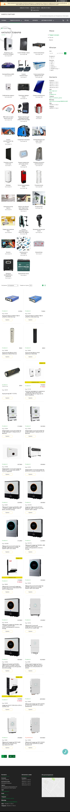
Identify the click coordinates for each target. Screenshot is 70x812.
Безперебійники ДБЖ (8, 74)
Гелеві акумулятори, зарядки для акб (39, 74)
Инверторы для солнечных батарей (8, 53)
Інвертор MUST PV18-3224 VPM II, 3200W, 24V (12, 706)
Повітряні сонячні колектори (8, 163)
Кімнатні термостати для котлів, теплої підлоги (23, 164)
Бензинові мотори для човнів (39, 230)
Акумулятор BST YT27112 (9, 393)
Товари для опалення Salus (8, 230)
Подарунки (39, 117)
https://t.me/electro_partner (55, 97)
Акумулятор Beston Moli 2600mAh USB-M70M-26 (9, 353)
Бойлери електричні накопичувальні (39, 163)
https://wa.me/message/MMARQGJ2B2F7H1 (59, 101)
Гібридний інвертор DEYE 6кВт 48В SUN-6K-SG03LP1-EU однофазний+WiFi (11, 743)
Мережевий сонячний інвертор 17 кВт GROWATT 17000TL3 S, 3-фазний (11, 432)
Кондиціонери (39, 206)
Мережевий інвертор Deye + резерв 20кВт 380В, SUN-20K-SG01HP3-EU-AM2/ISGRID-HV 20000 (34, 666)
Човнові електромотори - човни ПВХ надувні (24, 231)
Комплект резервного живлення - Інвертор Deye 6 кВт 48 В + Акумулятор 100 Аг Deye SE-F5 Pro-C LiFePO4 (35, 393)
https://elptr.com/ (53, 91)
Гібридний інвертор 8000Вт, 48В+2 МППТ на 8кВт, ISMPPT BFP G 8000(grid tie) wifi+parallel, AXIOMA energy (11, 666)
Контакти (35, 20)
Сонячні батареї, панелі (24, 52)
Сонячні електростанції (24, 74)
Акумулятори (38, 252)
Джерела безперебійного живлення (8, 275)
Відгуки (51, 40)
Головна (3, 20)
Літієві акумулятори (39, 52)
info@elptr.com (52, 94)
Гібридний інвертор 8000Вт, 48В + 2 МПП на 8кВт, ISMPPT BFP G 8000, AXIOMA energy (12, 508)
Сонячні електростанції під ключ (8, 141)
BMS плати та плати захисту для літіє (8, 117)
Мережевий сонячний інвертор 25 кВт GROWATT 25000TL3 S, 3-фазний (34, 432)
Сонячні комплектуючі (39, 95)
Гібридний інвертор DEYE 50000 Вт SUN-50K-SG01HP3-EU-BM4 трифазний (35, 705)
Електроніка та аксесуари (23, 253)
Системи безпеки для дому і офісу (39, 140)
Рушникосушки (39, 185)
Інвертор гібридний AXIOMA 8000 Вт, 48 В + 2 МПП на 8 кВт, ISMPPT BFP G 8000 (34, 508)
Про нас (27, 20)
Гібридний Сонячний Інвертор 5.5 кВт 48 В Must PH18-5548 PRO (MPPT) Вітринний (12, 588)
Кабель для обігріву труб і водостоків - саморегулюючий (23, 208)
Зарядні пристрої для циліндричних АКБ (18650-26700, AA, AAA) (24, 118)
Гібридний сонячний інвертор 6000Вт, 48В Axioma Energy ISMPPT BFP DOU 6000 (11, 547)
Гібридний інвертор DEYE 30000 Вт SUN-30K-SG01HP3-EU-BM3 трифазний (35, 743)
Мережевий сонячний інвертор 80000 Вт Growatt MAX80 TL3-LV (35, 470)
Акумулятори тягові (23, 273)
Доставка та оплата (47, 20)
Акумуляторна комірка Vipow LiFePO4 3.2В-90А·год (11, 316)
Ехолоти (8, 252)
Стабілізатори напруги (8, 95)
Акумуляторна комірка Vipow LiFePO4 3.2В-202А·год (34, 316)
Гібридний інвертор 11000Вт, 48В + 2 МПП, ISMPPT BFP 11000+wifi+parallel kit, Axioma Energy (35, 547)
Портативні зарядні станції (24, 96)
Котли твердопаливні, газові (23, 186)
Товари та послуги (15, 20)
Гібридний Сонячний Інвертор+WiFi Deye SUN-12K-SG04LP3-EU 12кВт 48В (34, 627)
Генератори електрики (24, 139)
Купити (7, 319)
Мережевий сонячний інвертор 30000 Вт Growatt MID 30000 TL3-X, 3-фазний (11, 470)
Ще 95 (52, 70)
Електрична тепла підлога (8, 207)
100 (10, 756)
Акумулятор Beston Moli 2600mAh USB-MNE (32, 353)
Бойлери (8, 185)
